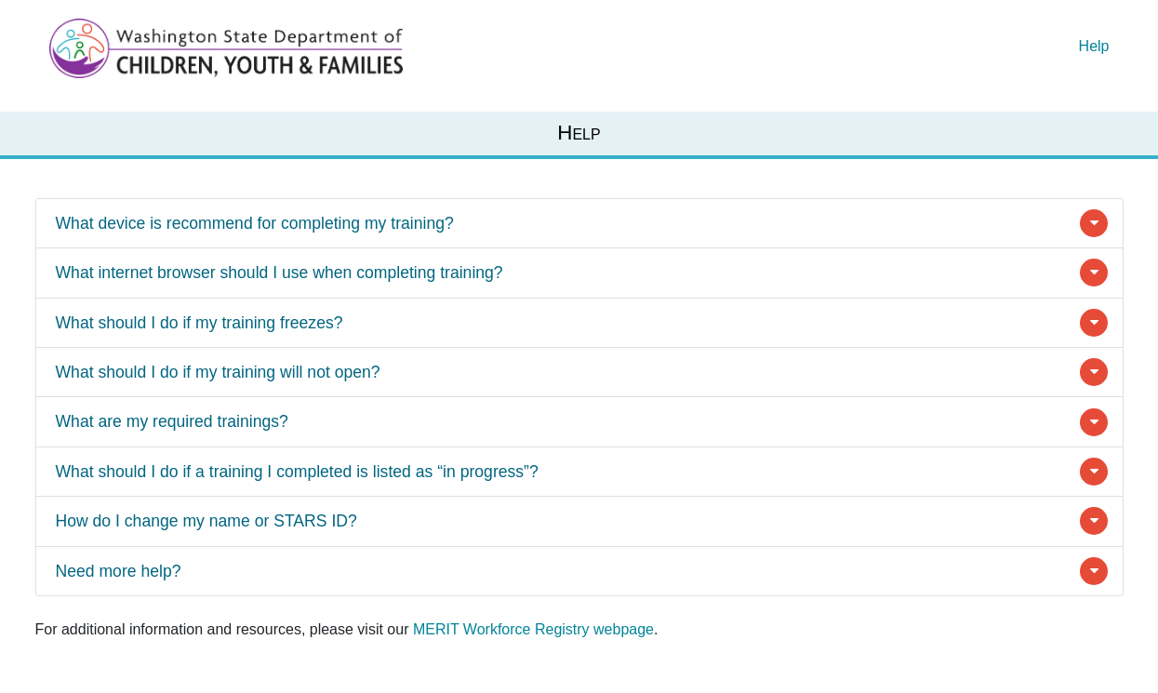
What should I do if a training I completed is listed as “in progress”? (297, 471)
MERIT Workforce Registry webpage (533, 629)
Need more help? (118, 571)
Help (1094, 46)
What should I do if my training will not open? (218, 372)
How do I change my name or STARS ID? (206, 521)
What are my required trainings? (172, 421)
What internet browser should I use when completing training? (279, 272)
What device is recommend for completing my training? (255, 223)
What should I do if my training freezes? (199, 322)
